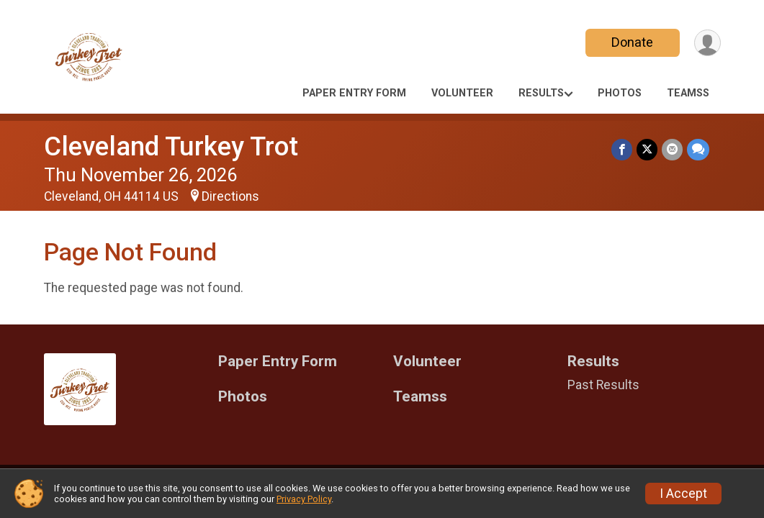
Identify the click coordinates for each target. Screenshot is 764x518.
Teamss (688, 93)
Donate (632, 42)
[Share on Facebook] (621, 149)
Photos (620, 93)
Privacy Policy (304, 499)
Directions (230, 196)
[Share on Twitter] (647, 149)
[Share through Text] (698, 149)
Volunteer (462, 93)
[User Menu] (707, 42)
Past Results (603, 385)
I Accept (683, 493)
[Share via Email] (672, 149)
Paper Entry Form (354, 93)
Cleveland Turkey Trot (171, 146)
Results (541, 93)
